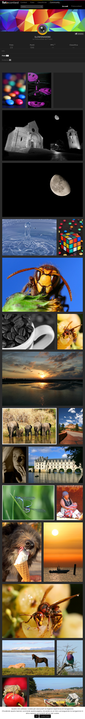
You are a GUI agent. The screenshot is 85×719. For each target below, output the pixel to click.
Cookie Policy (45, 716)
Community (55, 2)
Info (3, 51)
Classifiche (42, 2)
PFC (52, 45)
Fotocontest (10, 2)
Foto (32, 2)
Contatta (79, 34)
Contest (23, 2)
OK (37, 716)
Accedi (65, 6)
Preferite (6, 60)
